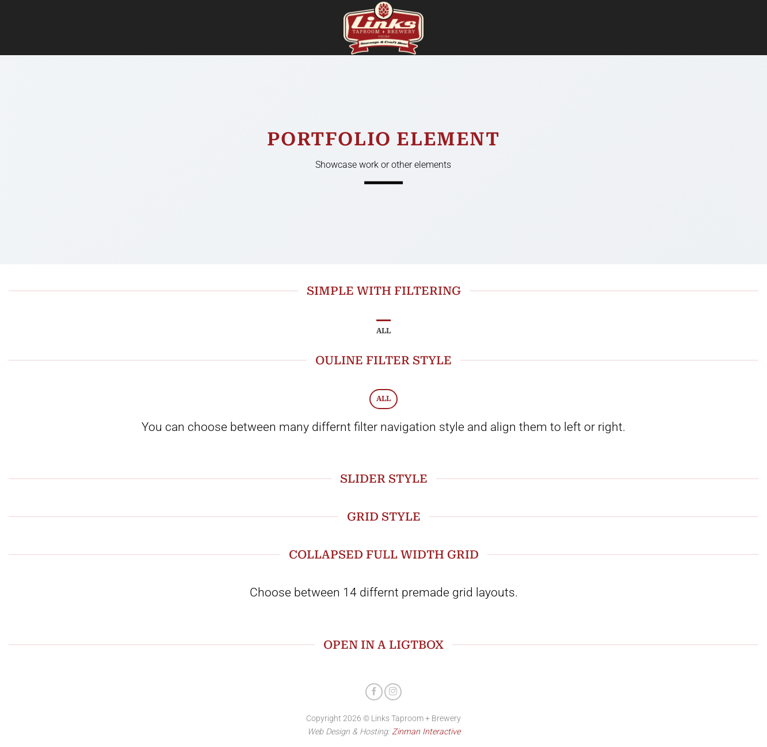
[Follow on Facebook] (374, 691)
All (383, 330)
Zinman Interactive (426, 732)
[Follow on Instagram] (393, 691)
